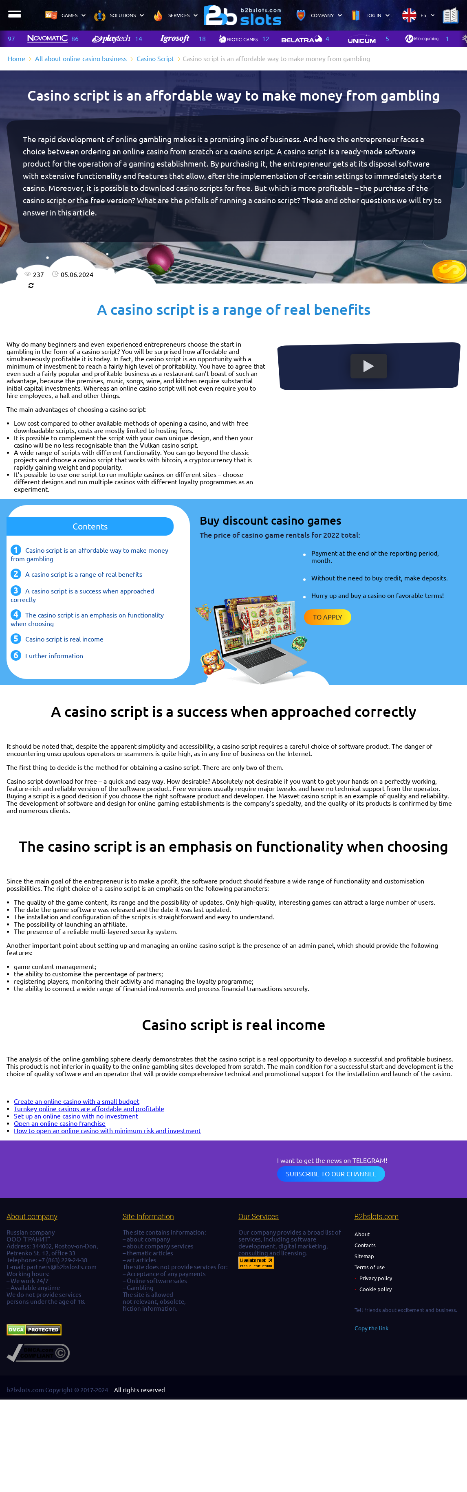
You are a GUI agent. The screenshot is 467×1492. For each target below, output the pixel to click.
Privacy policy (375, 1278)
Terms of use (370, 1267)
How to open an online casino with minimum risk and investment (107, 1130)
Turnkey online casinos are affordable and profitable (89, 1108)
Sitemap (364, 1256)
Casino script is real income (64, 639)
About (362, 1234)
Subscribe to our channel (331, 1174)
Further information (54, 655)
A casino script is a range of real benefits (83, 574)
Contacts (365, 1245)
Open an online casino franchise (60, 1123)
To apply (327, 617)
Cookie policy (375, 1289)
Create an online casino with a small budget (76, 1101)
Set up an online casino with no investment (76, 1116)
